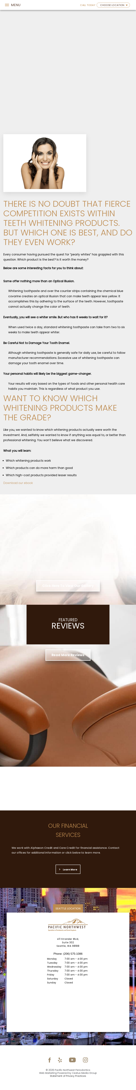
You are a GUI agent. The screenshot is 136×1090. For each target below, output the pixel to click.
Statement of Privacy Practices (68, 1076)
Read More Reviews (68, 655)
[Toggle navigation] (12, 5)
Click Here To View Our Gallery (68, 586)
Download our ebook (18, 483)
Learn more (68, 869)
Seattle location (68, 908)
